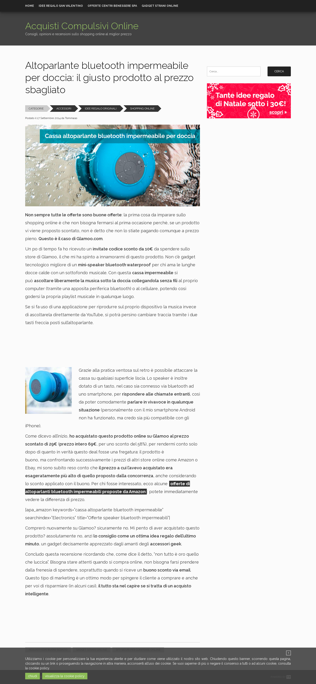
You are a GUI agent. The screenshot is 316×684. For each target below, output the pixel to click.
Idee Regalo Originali (101, 108)
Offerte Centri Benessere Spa (112, 5)
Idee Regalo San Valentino (61, 5)
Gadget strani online (160, 5)
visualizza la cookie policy (65, 676)
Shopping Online (142, 108)
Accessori (63, 108)
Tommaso (71, 118)
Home (29, 5)
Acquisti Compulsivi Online (81, 25)
